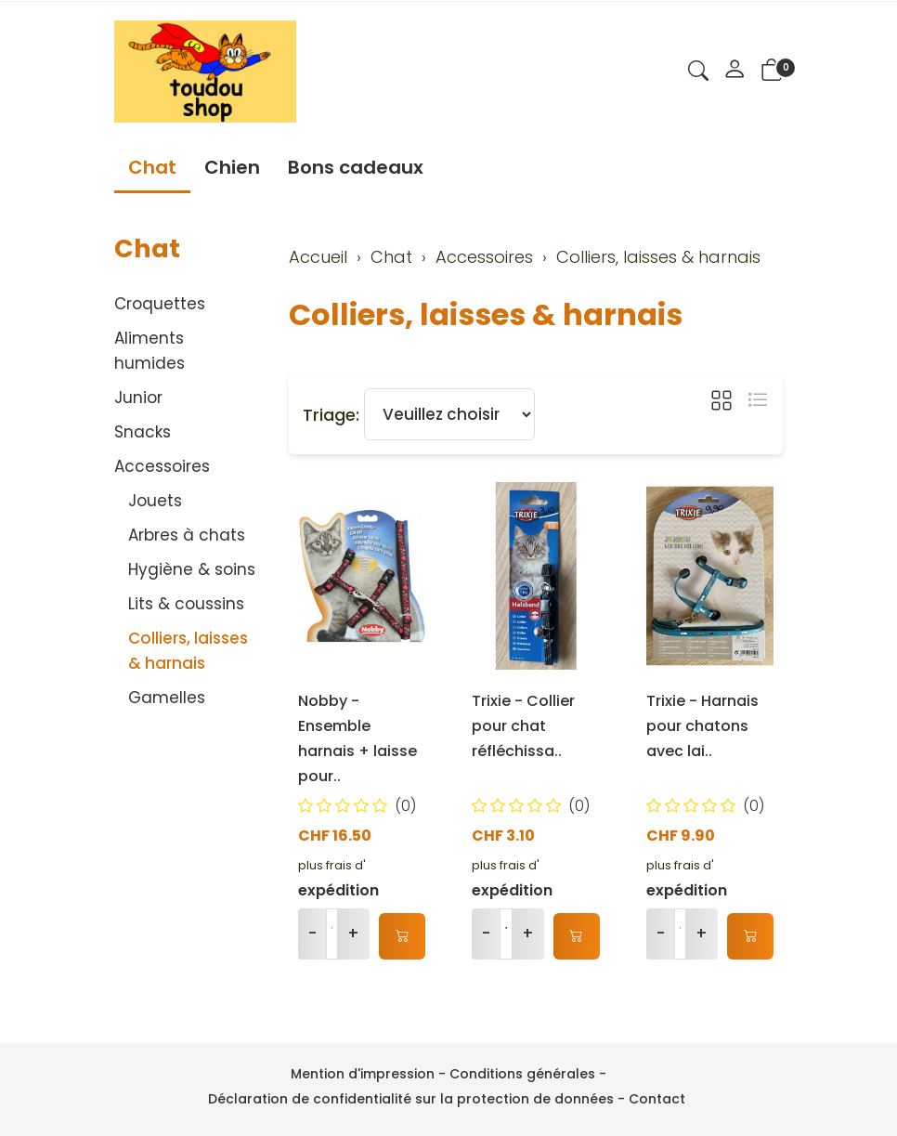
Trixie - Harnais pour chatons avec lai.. (702, 726)
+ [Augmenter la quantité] (353, 933)
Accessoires (162, 466)
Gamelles (166, 697)
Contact (657, 1099)
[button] (698, 73)
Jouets (155, 501)
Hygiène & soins (191, 569)
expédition (338, 890)
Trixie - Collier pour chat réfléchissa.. (523, 726)
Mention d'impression (363, 1073)
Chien (232, 167)
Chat (152, 167)
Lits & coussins (186, 604)
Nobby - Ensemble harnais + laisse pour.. (357, 738)
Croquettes (159, 304)
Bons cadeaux (355, 167)
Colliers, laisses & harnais (485, 314)
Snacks (142, 432)
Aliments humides (149, 350)
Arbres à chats (186, 535)
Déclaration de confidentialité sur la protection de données (411, 1099)
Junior (138, 397)
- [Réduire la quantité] (312, 933)
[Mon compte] (734, 71)
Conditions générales (522, 1073)
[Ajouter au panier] (402, 936)
